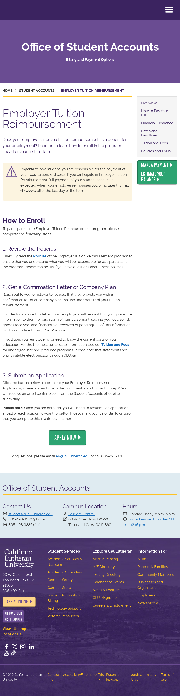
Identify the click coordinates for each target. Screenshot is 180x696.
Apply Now (65, 437)
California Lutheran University (14, 10)
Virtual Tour (13, 613)
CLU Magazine (105, 597)
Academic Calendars (65, 572)
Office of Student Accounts (90, 47)
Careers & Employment (112, 605)
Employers (146, 595)
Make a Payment (154, 165)
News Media (147, 603)
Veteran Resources (63, 616)
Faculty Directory (107, 574)
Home (8, 91)
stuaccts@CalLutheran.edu (30, 514)
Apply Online (17, 602)
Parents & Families (152, 567)
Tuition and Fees (115, 344)
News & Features (106, 590)
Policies (39, 256)
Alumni (143, 559)
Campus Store (59, 587)
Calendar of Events (108, 582)
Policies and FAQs (156, 151)
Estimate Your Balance (153, 176)
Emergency (89, 675)
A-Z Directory (104, 567)
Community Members (155, 574)
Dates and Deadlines (149, 133)
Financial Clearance (157, 123)
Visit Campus (13, 619)
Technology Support (64, 608)
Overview (149, 103)
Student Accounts (37, 91)
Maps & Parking (105, 559)
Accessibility (72, 675)
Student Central (81, 514)
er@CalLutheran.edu (73, 456)
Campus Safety (60, 580)
